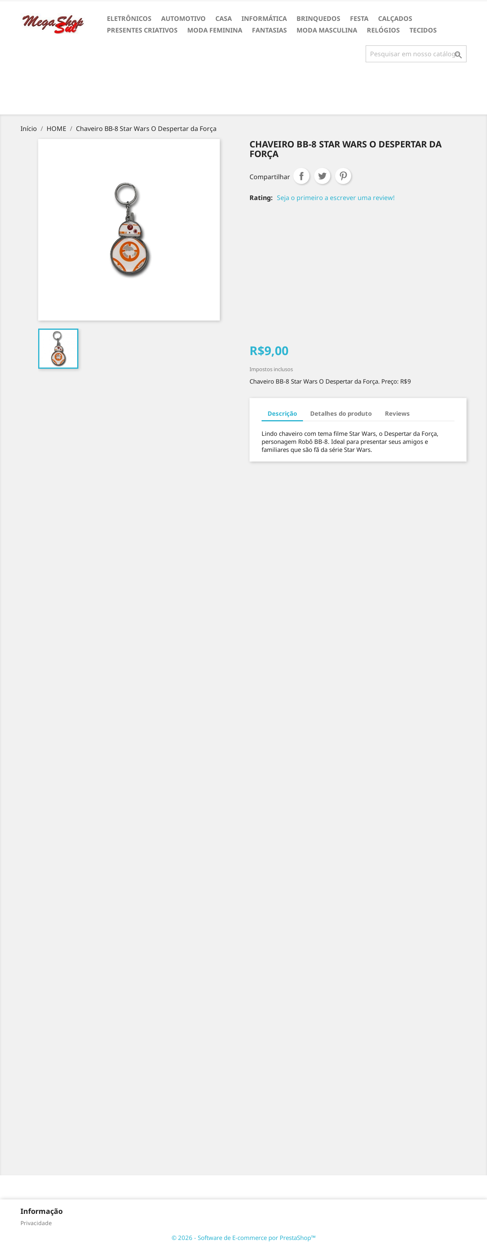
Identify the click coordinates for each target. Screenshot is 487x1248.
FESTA (359, 18)
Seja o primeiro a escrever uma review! (336, 198)
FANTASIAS (269, 30)
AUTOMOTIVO (183, 18)
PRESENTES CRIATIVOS (142, 30)
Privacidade (36, 1223)
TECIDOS (423, 30)
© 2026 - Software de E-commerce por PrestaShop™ (244, 1238)
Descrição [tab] (282, 413)
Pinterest (343, 176)
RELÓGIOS (383, 30)
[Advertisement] (243, 92)
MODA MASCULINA (327, 30)
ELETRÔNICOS (129, 18)
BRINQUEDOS (318, 18)
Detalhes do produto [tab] (341, 413)
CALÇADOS (395, 18)
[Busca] (416, 53)
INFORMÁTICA (264, 18)
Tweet (322, 176)
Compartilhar (301, 176)
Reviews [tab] (397, 413)
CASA (223, 18)
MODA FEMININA (214, 30)
